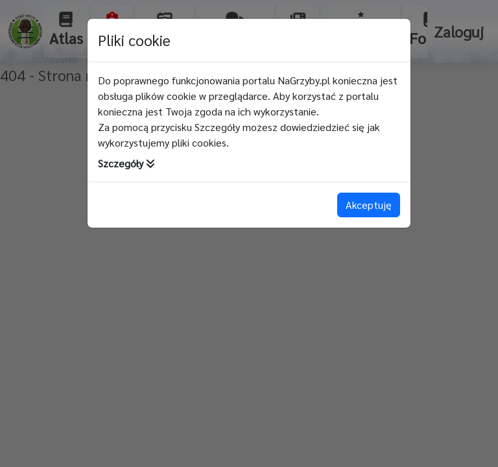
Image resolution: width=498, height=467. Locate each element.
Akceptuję (369, 204)
